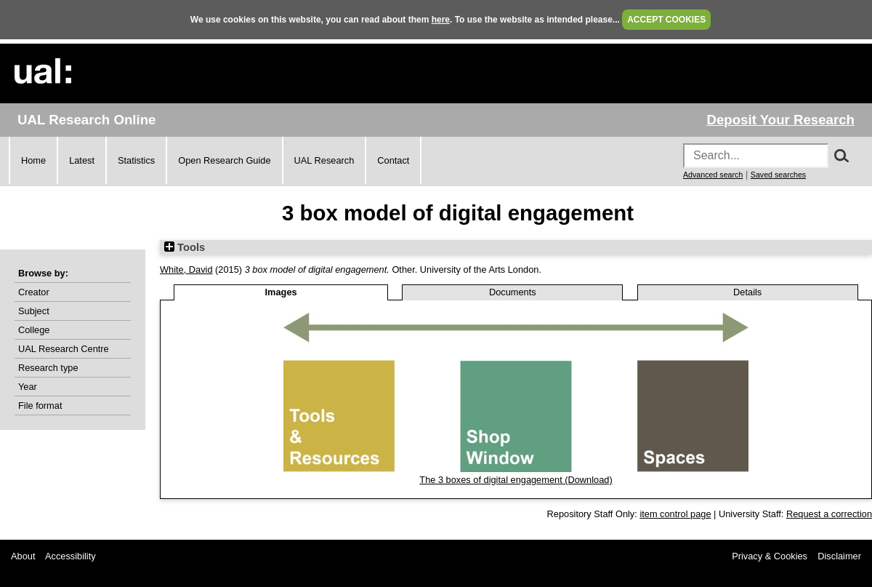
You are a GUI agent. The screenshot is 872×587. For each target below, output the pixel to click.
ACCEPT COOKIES (666, 20)
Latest (81, 160)
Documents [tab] (512, 292)
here (441, 20)
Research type (48, 367)
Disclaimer (839, 556)
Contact (393, 160)
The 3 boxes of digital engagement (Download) (515, 479)
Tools (184, 247)
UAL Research (324, 160)
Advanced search (713, 174)
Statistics (136, 160)
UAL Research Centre (63, 348)
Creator (33, 292)
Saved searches (778, 174)
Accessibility (70, 556)
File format (40, 405)
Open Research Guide (224, 160)
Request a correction (829, 513)
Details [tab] (747, 292)
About (23, 556)
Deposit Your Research (780, 119)
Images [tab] (281, 292)
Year (27, 386)
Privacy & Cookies (769, 556)
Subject (33, 311)
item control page (675, 513)
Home (33, 160)
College (33, 329)
